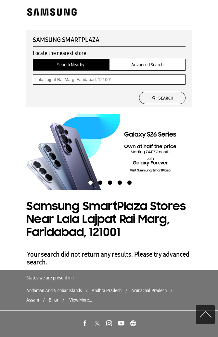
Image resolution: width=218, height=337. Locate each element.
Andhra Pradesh (107, 290)
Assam (32, 300)
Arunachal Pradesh (149, 290)
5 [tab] (128, 181)
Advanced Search (147, 65)
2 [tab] (99, 181)
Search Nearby (70, 65)
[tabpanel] (109, 152)
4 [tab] (119, 181)
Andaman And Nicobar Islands (54, 290)
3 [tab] (109, 181)
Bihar (53, 300)
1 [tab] (89, 181)
